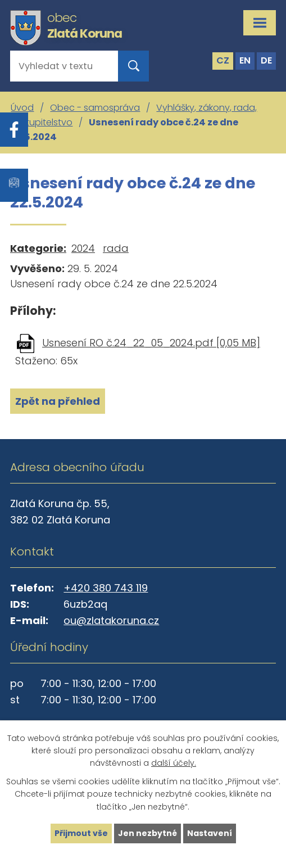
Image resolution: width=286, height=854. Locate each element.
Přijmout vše (81, 833)
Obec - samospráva (95, 107)
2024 (83, 248)
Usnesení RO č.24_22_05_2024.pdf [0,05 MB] (151, 343)
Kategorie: (38, 248)
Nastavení (209, 833)
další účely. (173, 763)
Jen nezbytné (147, 833)
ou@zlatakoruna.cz (111, 620)
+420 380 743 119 (105, 588)
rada (116, 248)
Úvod (22, 107)
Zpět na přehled (57, 401)
